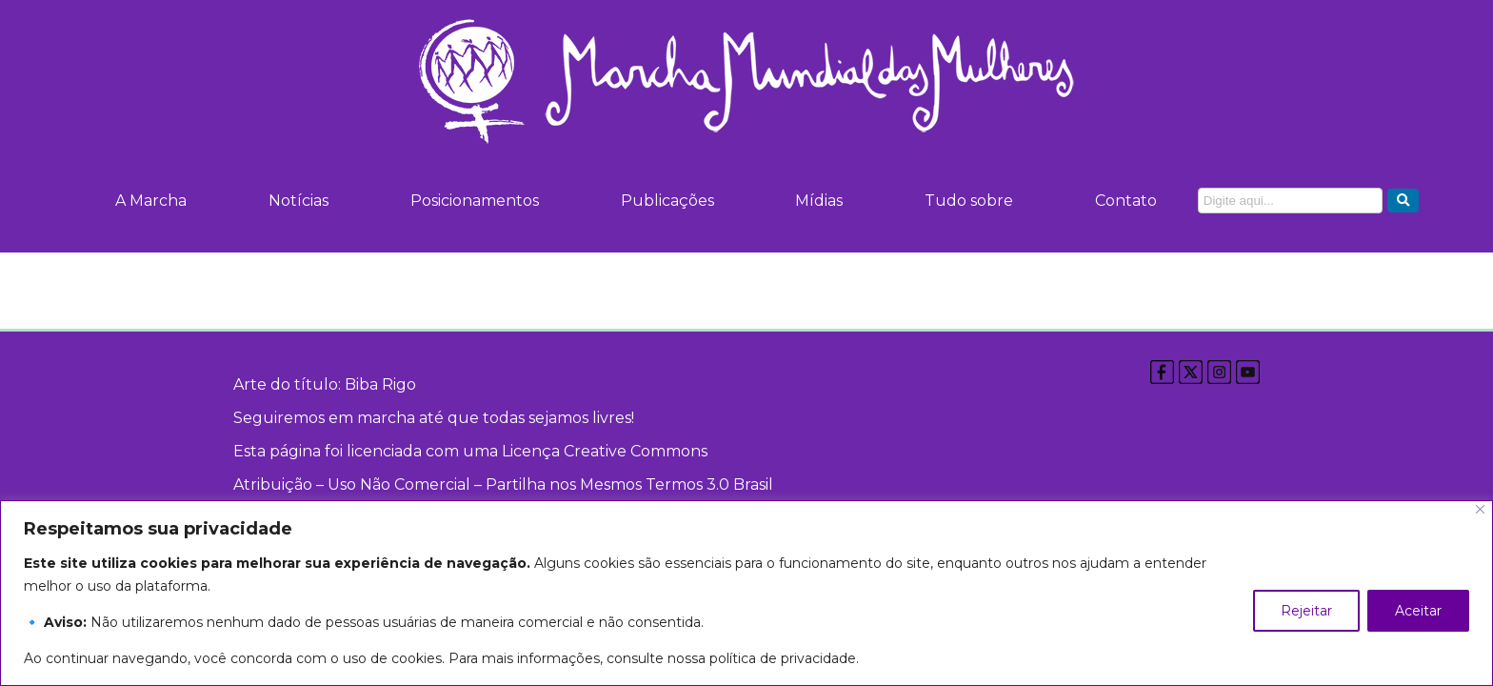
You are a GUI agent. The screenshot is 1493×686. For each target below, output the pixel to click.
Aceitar (1418, 610)
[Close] (1480, 509)
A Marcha (151, 201)
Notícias (298, 201)
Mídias (815, 201)
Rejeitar (1306, 610)
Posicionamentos (472, 201)
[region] (746, 593)
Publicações (663, 201)
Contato (1120, 201)
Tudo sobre (964, 201)
